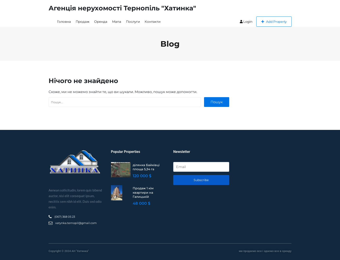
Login (246, 22)
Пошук (217, 102)
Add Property (274, 22)
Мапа (116, 22)
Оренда (100, 22)
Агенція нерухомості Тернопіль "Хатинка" (122, 8)
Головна (64, 22)
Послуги (133, 22)
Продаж (82, 22)
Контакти (152, 22)
